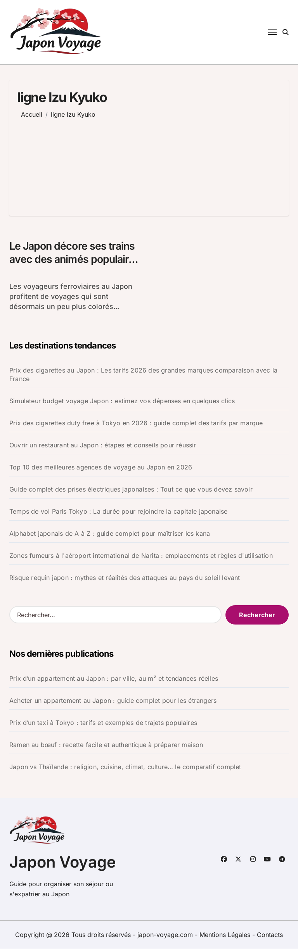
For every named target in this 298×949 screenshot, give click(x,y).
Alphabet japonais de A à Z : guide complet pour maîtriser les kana (109, 534)
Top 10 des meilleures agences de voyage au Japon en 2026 (100, 467)
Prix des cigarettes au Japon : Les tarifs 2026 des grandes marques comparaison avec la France (143, 375)
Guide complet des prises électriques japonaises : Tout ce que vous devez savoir (131, 489)
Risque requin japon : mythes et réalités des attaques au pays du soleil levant (124, 578)
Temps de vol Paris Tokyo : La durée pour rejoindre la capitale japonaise (118, 512)
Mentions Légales (225, 935)
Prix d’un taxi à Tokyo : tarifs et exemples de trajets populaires (103, 723)
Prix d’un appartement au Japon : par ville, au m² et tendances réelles (113, 679)
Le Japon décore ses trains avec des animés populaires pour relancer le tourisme (75, 260)
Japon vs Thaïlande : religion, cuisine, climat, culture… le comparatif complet (125, 767)
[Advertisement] (107, 161)
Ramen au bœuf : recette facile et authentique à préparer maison (106, 745)
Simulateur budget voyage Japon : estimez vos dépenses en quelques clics (122, 401)
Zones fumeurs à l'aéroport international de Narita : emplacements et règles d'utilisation (141, 556)
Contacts (270, 935)
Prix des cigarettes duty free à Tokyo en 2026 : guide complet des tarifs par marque (136, 423)
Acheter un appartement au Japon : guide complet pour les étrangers (113, 701)
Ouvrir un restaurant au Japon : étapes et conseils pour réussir (102, 445)
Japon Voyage (62, 862)
